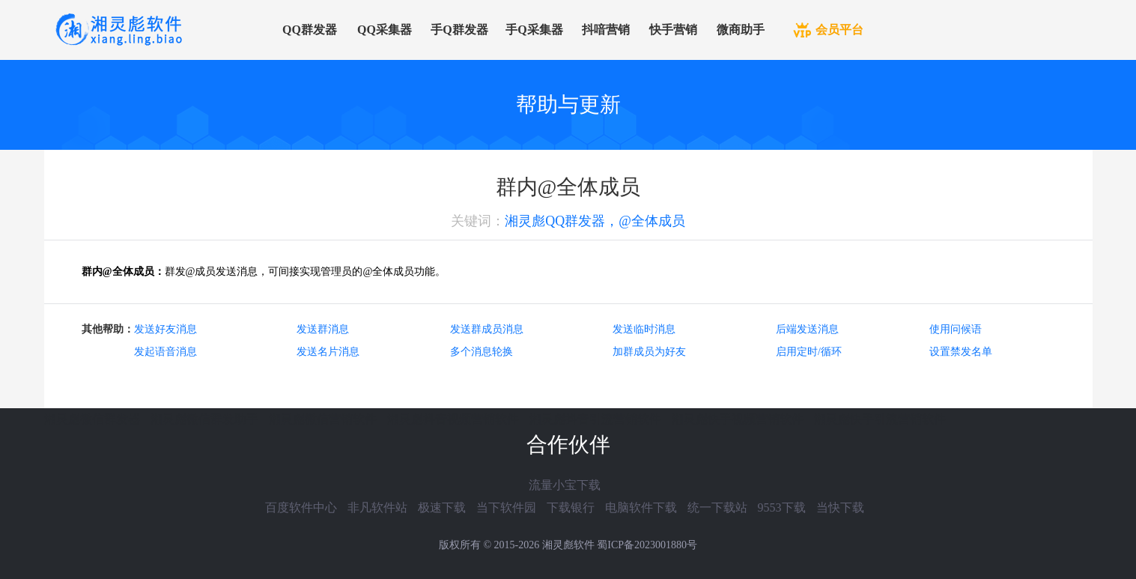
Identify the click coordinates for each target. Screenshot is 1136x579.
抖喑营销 (606, 29)
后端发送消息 (807, 329)
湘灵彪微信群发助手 (204, 419)
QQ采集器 (384, 29)
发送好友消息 (165, 329)
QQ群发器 (309, 29)
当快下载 (840, 507)
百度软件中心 (301, 507)
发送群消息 (323, 329)
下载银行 (571, 507)
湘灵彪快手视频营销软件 (738, 419)
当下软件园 (506, 507)
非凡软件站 (377, 507)
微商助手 (741, 29)
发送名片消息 (328, 351)
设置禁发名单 (960, 351)
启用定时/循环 (809, 351)
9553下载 (782, 507)
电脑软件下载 (641, 507)
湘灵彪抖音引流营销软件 (595, 419)
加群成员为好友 (649, 351)
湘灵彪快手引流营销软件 (880, 419)
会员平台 (839, 29)
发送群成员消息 (486, 329)
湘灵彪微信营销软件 (323, 419)
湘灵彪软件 (568, 545)
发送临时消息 (644, 329)
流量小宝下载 (565, 485)
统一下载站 (717, 507)
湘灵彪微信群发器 (92, 419)
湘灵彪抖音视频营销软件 (453, 419)
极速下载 (442, 507)
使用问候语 (955, 329)
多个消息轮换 (481, 351)
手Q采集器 (533, 29)
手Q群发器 (459, 29)
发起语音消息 (165, 351)
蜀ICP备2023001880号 (647, 545)
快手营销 (673, 29)
